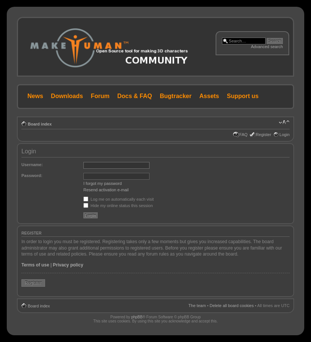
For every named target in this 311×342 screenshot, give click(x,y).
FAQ (243, 134)
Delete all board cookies (232, 305)
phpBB (136, 317)
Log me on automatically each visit (118, 199)
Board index (40, 124)
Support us (242, 96)
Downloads (67, 96)
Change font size (284, 122)
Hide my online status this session (118, 205)
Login (284, 134)
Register (263, 134)
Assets (209, 96)
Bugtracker (176, 96)
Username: (32, 164)
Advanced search (267, 46)
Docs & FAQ (134, 96)
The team (197, 305)
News (35, 96)
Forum (100, 96)
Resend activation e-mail (105, 190)
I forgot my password (102, 183)
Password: (31, 175)
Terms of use (35, 265)
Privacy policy (68, 265)
